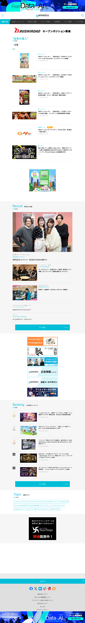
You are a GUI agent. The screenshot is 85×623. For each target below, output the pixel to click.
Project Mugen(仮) (34, 505)
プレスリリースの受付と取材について (42, 600)
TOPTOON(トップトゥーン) (52, 501)
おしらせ (42, 606)
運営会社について (42, 594)
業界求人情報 (32, 22)
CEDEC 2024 (65, 501)
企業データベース (18, 22)
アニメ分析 (79, 22)
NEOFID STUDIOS (55, 509)
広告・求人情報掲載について (42, 597)
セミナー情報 (45, 22)
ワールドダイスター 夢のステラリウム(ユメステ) (36, 509)
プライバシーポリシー (42, 609)
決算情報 (57, 22)
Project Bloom (18, 509)
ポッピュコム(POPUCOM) (20, 505)
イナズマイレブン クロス (20, 501)
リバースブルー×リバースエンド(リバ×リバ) (53, 505)
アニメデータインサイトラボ (36, 501)
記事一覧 (5, 22)
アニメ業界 (68, 22)
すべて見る (42, 327)
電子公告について (42, 603)
